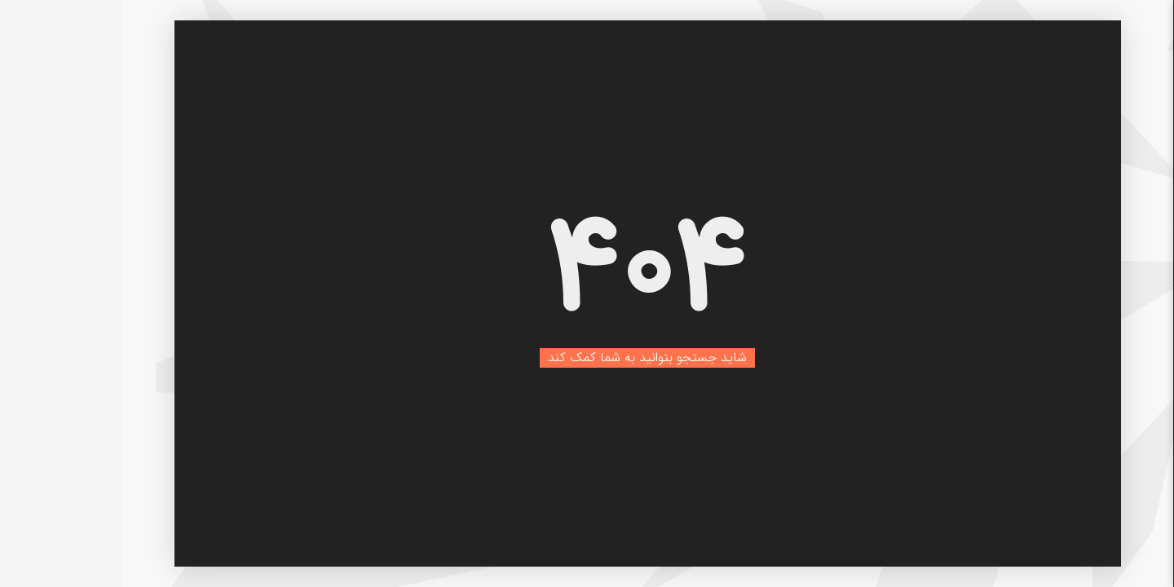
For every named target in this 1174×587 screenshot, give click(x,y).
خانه (1113, 198)
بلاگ (1113, 254)
